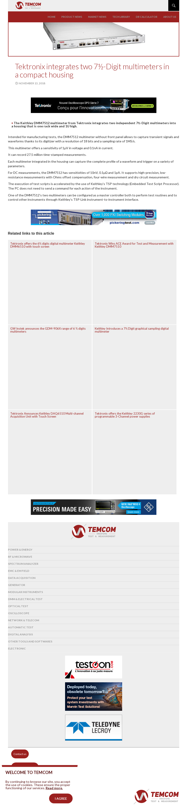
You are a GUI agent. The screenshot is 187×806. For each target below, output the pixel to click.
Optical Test (18, 606)
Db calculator (146, 16)
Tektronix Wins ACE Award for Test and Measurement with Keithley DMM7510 (134, 245)
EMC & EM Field (18, 570)
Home (51, 16)
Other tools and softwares (30, 641)
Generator (16, 585)
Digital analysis (20, 634)
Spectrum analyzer (23, 563)
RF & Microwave (20, 556)
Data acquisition (21, 578)
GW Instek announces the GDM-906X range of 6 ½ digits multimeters (48, 330)
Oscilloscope (18, 613)
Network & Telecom (23, 620)
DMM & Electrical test (25, 599)
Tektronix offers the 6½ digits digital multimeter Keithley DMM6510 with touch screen (47, 245)
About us (169, 16)
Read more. (54, 795)
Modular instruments (25, 592)
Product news (71, 16)
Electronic (17, 648)
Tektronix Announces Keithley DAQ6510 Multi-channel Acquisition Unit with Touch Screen (47, 415)
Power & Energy (20, 549)
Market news (97, 16)
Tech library (121, 16)
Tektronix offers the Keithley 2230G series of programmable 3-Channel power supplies (125, 415)
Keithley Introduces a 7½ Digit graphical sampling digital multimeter (132, 330)
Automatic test (21, 627)
